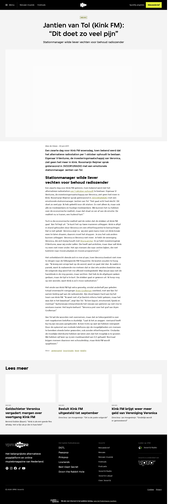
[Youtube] (23, 468)
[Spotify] (7, 468)
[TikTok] (19, 468)
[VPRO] (146, 463)
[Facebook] (15, 468)
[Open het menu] (10, 5)
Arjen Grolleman (84, 290)
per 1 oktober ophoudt (82, 191)
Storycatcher (86, 241)
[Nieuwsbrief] (154, 5)
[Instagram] (11, 468)
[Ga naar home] (83, 5)
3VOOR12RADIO (100, 198)
